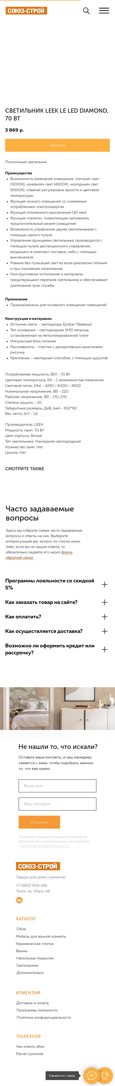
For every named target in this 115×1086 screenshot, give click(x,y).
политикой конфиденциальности (45, 846)
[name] (57, 785)
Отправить (39, 822)
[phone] (57, 804)
